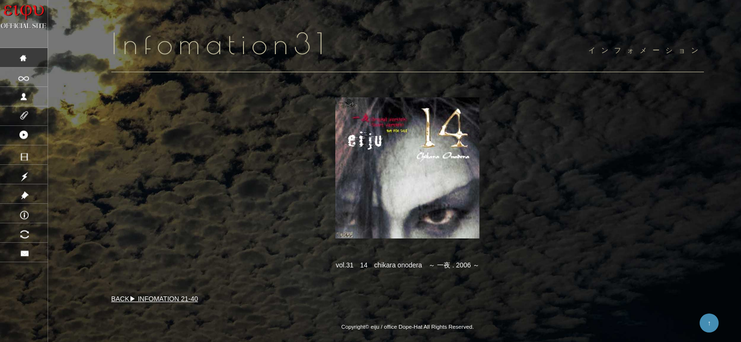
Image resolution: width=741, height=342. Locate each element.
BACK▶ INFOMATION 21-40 (154, 299)
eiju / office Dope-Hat (396, 326)
